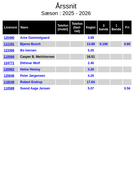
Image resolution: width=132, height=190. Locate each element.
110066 (9, 57)
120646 (9, 76)
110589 (9, 88)
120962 (9, 69)
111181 (9, 44)
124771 (9, 63)
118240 (9, 82)
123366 (9, 50)
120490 (9, 38)
